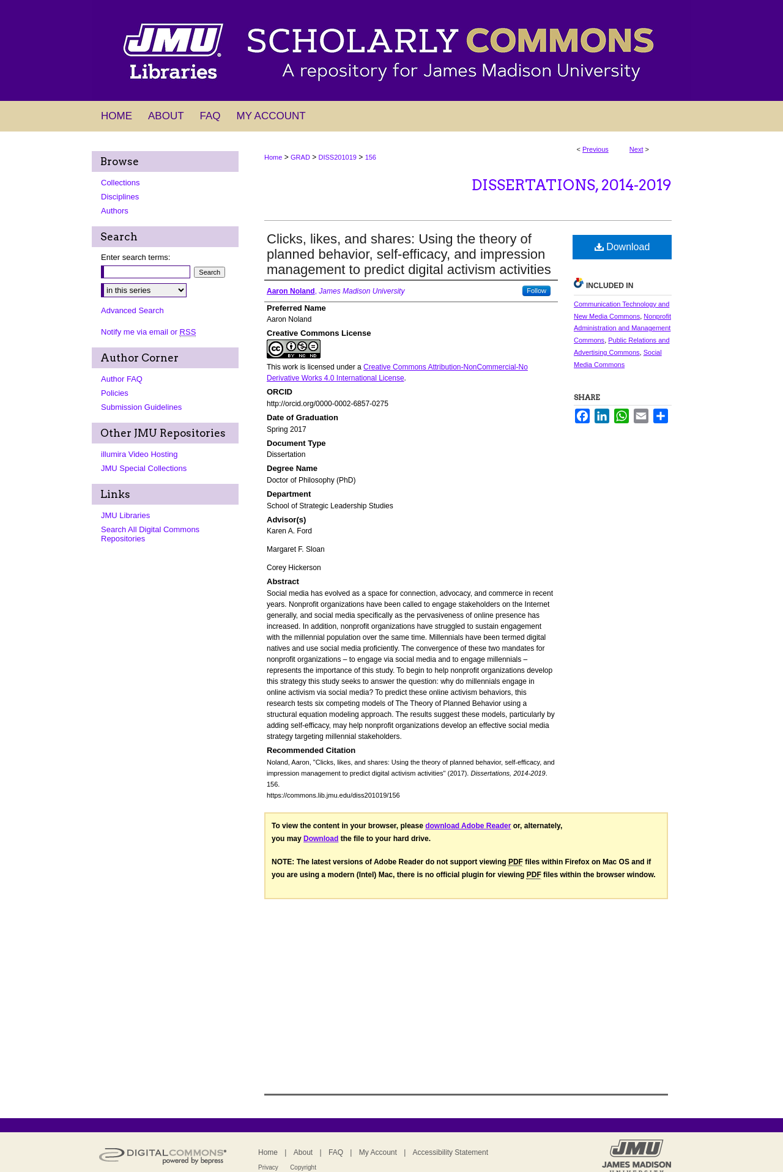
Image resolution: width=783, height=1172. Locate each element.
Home (273, 157)
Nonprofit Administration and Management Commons (622, 328)
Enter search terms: (135, 257)
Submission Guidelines (141, 407)
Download (622, 247)
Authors (114, 210)
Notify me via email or (148, 331)
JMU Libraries (125, 515)
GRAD (300, 157)
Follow (536, 290)
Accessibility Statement (450, 1152)
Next (636, 149)
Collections (120, 182)
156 (370, 157)
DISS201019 (338, 157)
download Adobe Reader (468, 826)
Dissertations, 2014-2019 (572, 185)
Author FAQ (122, 379)
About (303, 1152)
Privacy (268, 1167)
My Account (378, 1152)
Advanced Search (132, 310)
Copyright (303, 1167)
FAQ (335, 1152)
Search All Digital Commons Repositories (150, 534)
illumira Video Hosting (139, 454)
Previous (595, 149)
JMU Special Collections (144, 468)
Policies (114, 393)
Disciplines (120, 196)
